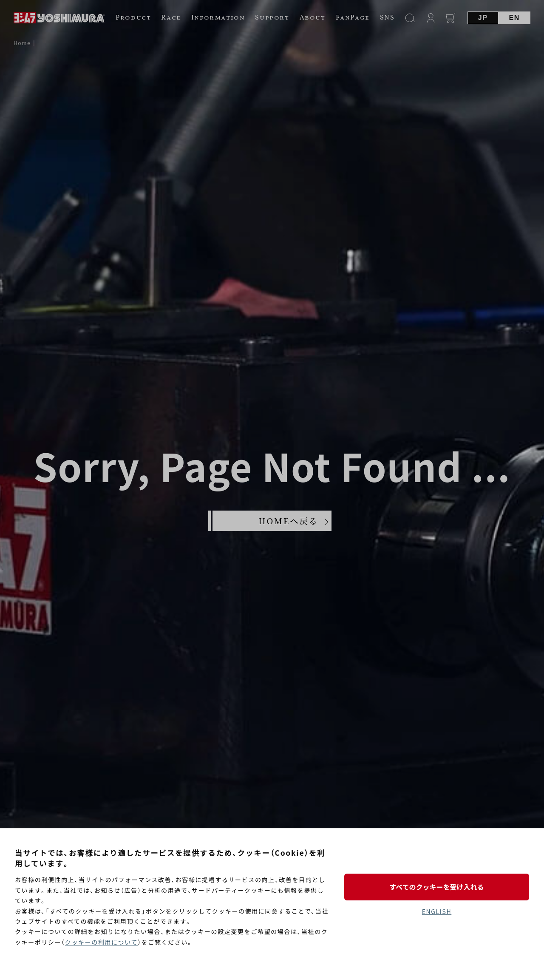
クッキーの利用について (101, 942)
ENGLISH (436, 911)
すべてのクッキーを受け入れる (436, 887)
